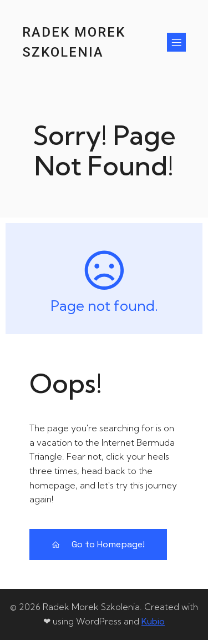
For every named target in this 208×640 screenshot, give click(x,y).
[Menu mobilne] (176, 42)
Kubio (153, 621)
